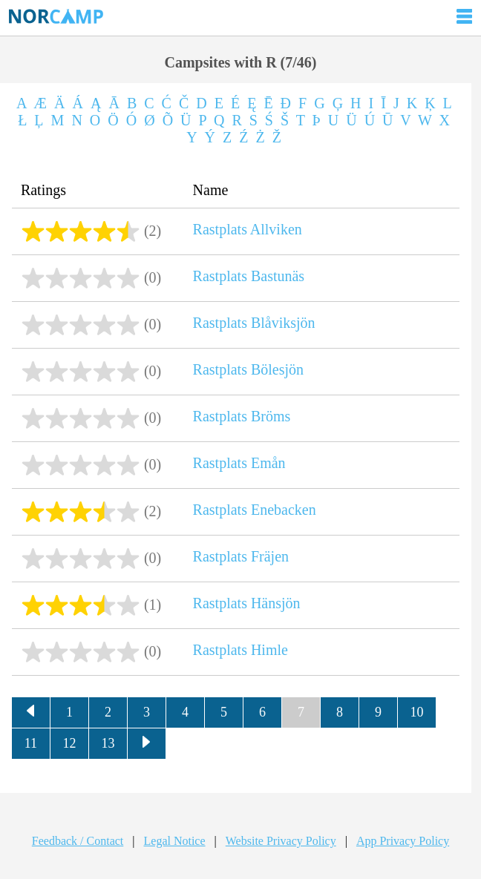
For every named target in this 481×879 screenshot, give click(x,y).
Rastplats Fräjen (241, 556)
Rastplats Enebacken (254, 509)
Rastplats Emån (239, 463)
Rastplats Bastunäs (249, 276)
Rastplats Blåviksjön (254, 323)
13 (107, 743)
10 (416, 712)
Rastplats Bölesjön (248, 369)
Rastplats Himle (240, 650)
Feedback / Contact (78, 840)
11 (30, 743)
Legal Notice (175, 840)
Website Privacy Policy (281, 840)
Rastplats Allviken (247, 229)
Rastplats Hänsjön (247, 603)
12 (69, 743)
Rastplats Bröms (242, 416)
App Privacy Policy (402, 840)
